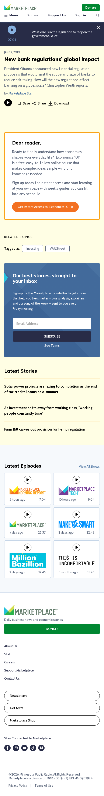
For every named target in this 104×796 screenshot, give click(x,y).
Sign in (80, 15)
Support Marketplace (19, 670)
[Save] (23, 103)
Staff (8, 654)
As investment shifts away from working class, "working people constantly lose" (48, 410)
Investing (33, 249)
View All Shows (89, 466)
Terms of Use (44, 785)
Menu (11, 15)
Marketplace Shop (22, 720)
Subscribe (52, 336)
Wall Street (57, 249)
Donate (90, 8)
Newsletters (18, 696)
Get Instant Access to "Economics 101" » (45, 207)
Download (58, 103)
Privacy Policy (17, 785)
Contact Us (12, 678)
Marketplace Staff (21, 93)
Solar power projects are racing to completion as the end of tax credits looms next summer (50, 389)
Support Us (57, 15)
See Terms (52, 346)
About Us (10, 646)
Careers (9, 662)
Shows (32, 15)
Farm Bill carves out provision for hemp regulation (44, 429)
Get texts (16, 708)
